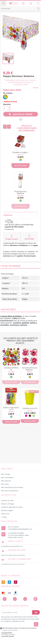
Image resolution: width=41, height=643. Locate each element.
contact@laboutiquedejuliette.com (20, 529)
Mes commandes (7, 477)
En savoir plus (10, 229)
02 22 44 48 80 (29, 237)
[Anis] (33, 416)
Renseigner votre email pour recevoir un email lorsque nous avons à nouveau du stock (20, 82)
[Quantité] (5, 108)
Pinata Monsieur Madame (20, 192)
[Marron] (30, 416)
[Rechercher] (20, 8)
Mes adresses (6, 481)
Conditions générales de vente (12, 507)
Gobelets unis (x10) (29, 408)
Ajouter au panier (20, 114)
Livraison (20, 215)
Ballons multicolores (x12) (11, 408)
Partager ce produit (11, 237)
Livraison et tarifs (7, 500)
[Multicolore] (5, 97)
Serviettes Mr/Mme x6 (11, 369)
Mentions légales (7, 510)
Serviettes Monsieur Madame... (30, 369)
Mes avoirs (5, 484)
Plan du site (5, 514)
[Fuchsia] (26, 416)
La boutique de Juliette (8, 635)
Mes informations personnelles (12, 487)
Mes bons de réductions (9, 491)
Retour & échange (7, 504)
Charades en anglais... (20, 152)
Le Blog (4, 517)
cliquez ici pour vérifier (10, 630)
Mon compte (5, 474)
